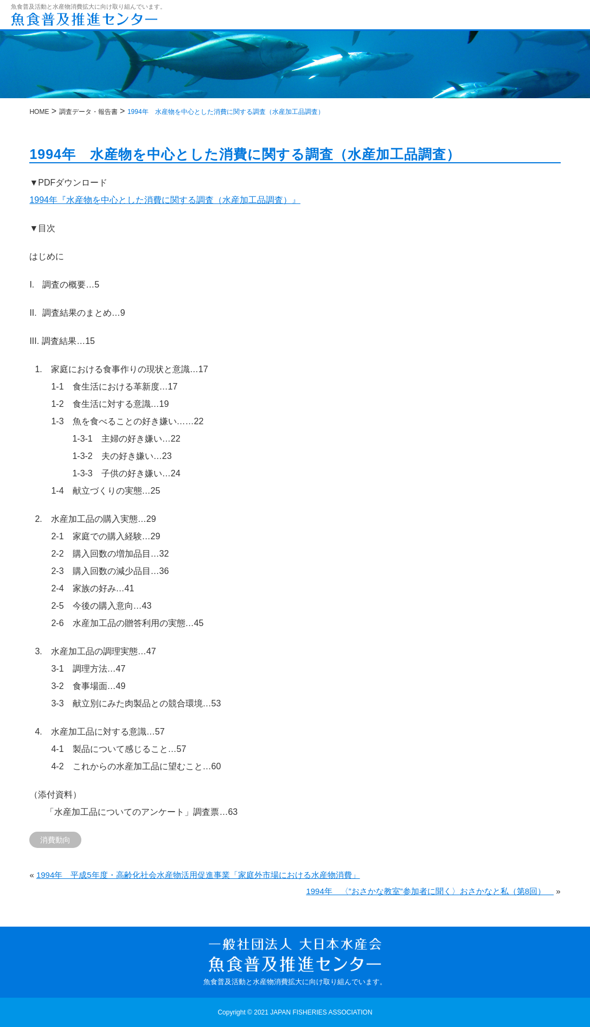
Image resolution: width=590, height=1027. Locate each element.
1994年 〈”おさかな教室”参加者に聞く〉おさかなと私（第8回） (430, 891)
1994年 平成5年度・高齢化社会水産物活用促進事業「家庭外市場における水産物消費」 (198, 874)
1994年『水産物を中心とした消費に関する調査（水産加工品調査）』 (164, 200)
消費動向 (55, 839)
